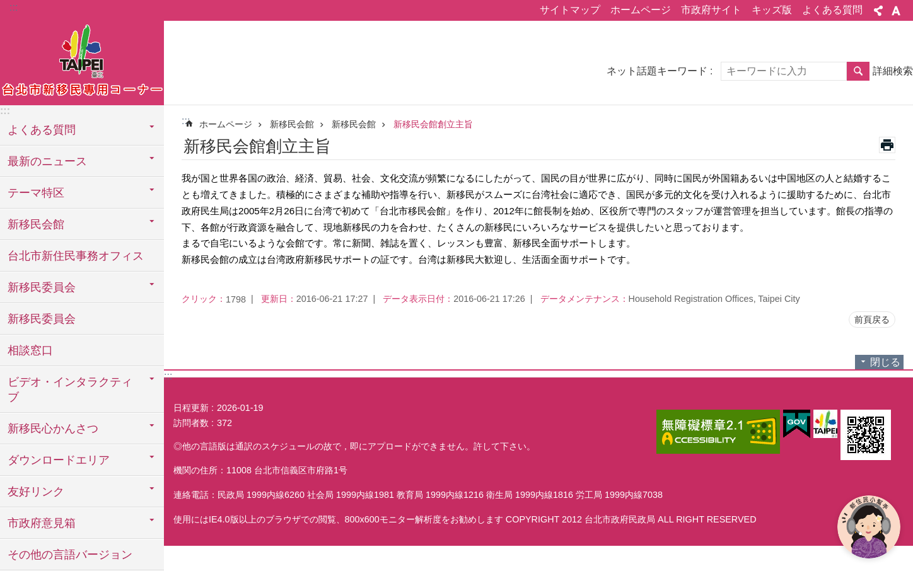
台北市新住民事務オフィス (76, 256)
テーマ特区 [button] (36, 193)
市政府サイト (711, 9)
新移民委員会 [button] (42, 287)
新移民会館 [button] (36, 224)
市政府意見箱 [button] (42, 523)
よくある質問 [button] (42, 130)
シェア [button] (878, 10)
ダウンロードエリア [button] (59, 460)
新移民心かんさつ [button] (53, 428)
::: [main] (186, 120)
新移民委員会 (42, 319)
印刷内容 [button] (887, 145)
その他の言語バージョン (70, 554)
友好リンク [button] (36, 491)
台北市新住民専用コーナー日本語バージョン (82, 61)
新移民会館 (292, 124)
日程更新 (191, 408)
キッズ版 (772, 9)
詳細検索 (893, 71)
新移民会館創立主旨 (433, 124)
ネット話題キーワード (657, 71)
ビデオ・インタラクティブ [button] (70, 389)
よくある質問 (832, 9)
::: (13, 7)
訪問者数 (191, 423)
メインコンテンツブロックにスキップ (6, 6)
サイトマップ (570, 9)
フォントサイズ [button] (896, 10)
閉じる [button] (885, 362)
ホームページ (640, 9)
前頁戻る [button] (872, 319)
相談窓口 (30, 350)
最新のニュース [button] (47, 161)
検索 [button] (858, 71)
